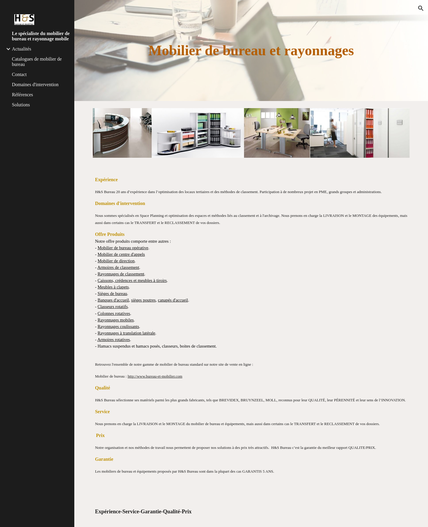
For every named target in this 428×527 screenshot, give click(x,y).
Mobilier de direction (116, 260)
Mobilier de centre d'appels (121, 254)
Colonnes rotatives (113, 313)
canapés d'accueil (173, 300)
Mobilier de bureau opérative (122, 247)
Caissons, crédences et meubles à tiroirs (132, 280)
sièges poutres (143, 300)
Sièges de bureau (112, 293)
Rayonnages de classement (120, 274)
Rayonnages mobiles (115, 320)
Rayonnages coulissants (118, 326)
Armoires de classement (118, 267)
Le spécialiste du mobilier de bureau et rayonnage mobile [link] (41, 36)
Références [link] (22, 94)
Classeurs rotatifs (112, 306)
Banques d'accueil (113, 300)
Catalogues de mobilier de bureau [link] (37, 61)
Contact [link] (19, 74)
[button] (421, 8)
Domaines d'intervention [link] (35, 84)
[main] (251, 50)
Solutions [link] (21, 104)
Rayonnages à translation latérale (126, 333)
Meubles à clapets (113, 287)
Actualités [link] (21, 48)
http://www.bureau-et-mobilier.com (155, 376)
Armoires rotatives (113, 339)
